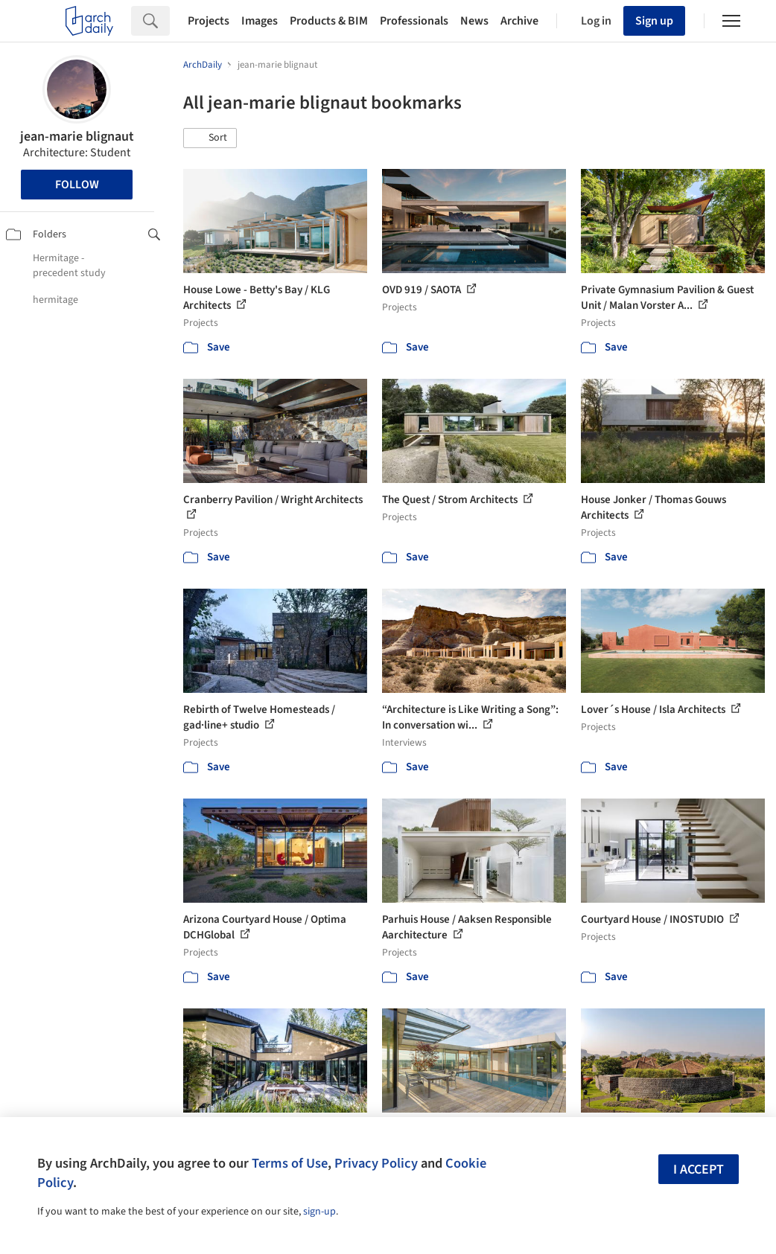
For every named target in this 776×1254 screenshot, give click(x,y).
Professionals (414, 21)
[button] (210, 138)
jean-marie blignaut (77, 136)
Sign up (654, 21)
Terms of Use (290, 1163)
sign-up (319, 1211)
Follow (77, 184)
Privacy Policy (376, 1163)
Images (259, 21)
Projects (208, 21)
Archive (519, 21)
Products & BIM (329, 21)
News (474, 21)
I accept (698, 1169)
